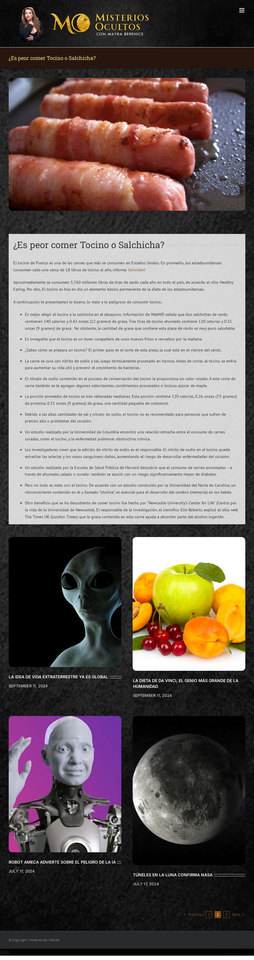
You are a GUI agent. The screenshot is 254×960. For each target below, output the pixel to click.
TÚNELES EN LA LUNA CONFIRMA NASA (173, 874)
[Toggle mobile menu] (242, 10)
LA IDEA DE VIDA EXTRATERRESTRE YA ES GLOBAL (58, 676)
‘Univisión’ (136, 269)
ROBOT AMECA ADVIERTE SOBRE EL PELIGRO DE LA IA (62, 862)
